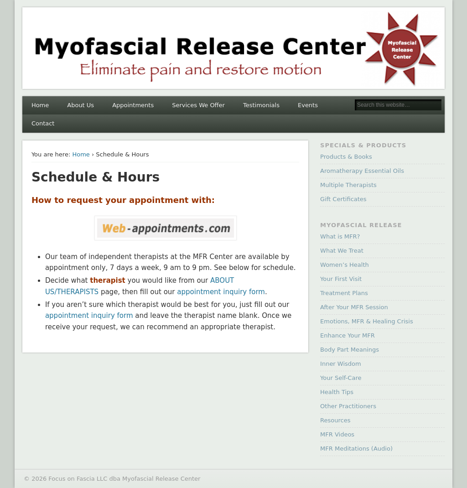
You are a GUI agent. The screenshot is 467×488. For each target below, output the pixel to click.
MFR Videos (337, 434)
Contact (43, 123)
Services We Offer (198, 105)
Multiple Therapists (348, 185)
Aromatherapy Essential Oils (362, 170)
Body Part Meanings (349, 349)
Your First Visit (341, 278)
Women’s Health (344, 264)
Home (40, 105)
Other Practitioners (348, 406)
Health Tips (336, 392)
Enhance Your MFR (347, 335)
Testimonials (261, 105)
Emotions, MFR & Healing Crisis (366, 321)
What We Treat (341, 250)
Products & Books (346, 156)
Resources (335, 420)
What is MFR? (340, 236)
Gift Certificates (343, 199)
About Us (80, 105)
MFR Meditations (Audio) (356, 448)
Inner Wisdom (340, 363)
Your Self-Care (340, 377)
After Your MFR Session (354, 307)
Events (308, 105)
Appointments (133, 105)
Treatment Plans (344, 293)
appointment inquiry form (221, 292)
